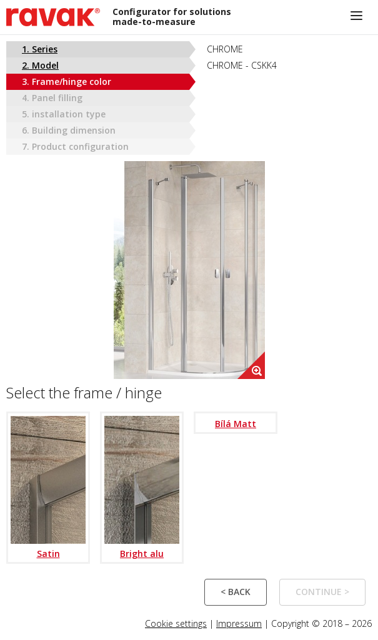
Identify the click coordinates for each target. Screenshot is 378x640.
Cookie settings (176, 623)
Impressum (239, 623)
